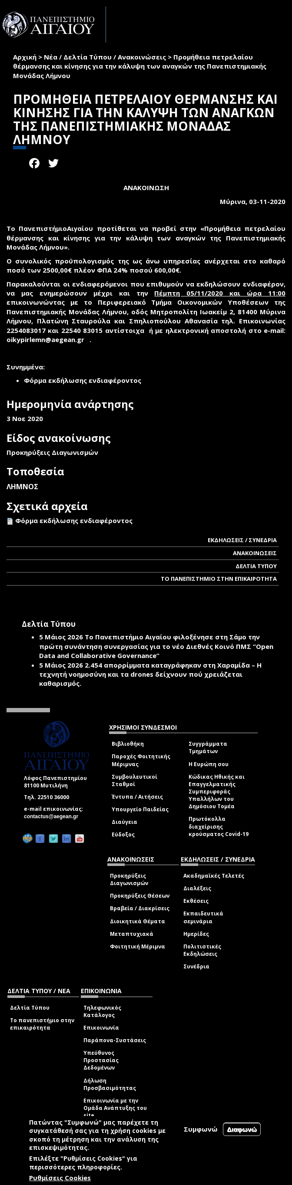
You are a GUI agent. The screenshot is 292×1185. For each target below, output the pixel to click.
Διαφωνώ (242, 1129)
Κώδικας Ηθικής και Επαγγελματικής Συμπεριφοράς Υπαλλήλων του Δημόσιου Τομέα (217, 791)
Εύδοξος (123, 834)
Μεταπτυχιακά (131, 934)
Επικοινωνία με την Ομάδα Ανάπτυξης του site (115, 1108)
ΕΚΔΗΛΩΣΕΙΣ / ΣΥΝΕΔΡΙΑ (242, 540)
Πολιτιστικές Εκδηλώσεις (202, 950)
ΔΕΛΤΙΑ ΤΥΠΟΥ (256, 566)
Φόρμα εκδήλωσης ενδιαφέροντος (74, 520)
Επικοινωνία (101, 1027)
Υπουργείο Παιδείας (140, 809)
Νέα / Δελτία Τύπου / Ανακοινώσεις (105, 57)
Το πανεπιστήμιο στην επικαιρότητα (42, 1024)
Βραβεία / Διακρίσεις (139, 908)
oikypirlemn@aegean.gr (48, 339)
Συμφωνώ (201, 1129)
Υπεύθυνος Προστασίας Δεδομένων (101, 1060)
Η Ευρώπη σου (209, 764)
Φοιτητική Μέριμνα (137, 946)
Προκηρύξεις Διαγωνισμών (129, 879)
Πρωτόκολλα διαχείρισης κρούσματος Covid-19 (219, 826)
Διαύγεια (124, 822)
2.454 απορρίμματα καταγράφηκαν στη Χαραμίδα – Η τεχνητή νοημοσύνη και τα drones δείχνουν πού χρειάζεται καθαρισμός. (150, 674)
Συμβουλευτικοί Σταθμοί (134, 780)
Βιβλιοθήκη (128, 743)
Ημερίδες (196, 934)
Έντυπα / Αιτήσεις (137, 796)
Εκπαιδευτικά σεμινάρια (203, 917)
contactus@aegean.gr (53, 816)
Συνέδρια (196, 966)
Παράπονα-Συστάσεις (114, 1040)
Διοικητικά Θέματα (137, 921)
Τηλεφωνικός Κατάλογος (102, 1011)
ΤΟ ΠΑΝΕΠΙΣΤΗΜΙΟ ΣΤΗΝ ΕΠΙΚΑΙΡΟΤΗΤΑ (219, 579)
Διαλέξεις (197, 888)
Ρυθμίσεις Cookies (60, 1177)
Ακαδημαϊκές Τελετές (213, 875)
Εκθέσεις (196, 901)
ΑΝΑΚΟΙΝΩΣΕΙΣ (255, 553)
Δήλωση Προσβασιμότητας (109, 1084)
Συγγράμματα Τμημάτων (208, 747)
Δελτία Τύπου (30, 1007)
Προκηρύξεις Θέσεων (139, 895)
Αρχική (24, 57)
